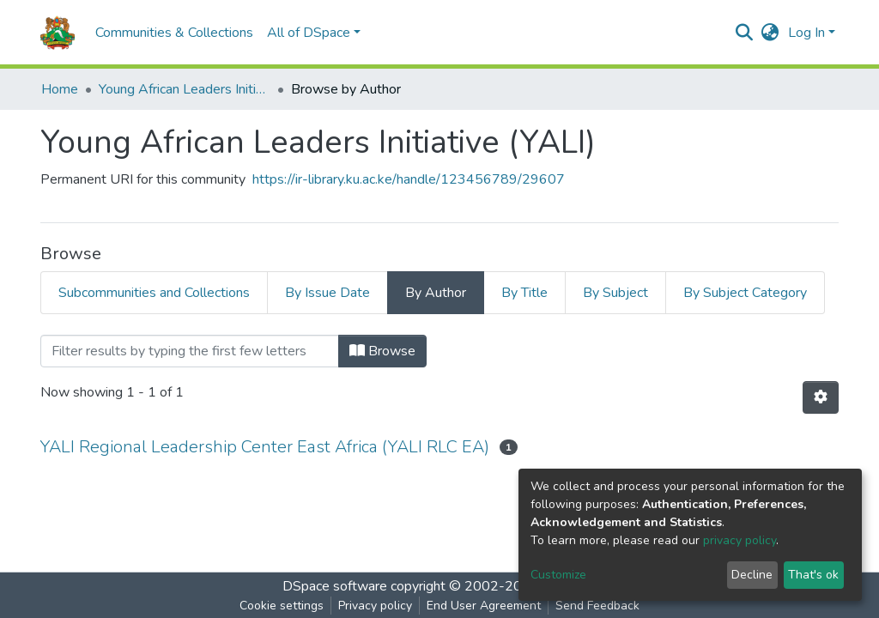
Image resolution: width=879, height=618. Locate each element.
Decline (752, 574)
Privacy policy (375, 605)
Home (59, 89)
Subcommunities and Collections (154, 292)
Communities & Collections (174, 32)
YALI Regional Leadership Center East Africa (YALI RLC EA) (264, 446)
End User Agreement (484, 605)
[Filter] (189, 351)
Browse (382, 351)
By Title (524, 292)
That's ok (813, 574)
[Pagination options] (821, 397)
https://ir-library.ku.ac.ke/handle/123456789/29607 (408, 179)
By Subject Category (745, 292)
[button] (770, 32)
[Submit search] (744, 32)
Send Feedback (597, 605)
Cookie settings (281, 605)
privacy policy (739, 540)
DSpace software (334, 586)
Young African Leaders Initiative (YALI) (184, 89)
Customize (558, 574)
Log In (806, 32)
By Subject (615, 292)
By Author (435, 292)
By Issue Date (327, 292)
